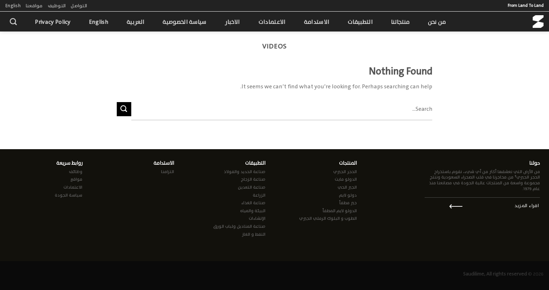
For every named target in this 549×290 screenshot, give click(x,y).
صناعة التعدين (251, 187)
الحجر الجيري (345, 172)
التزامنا (167, 172)
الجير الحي (347, 187)
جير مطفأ (348, 203)
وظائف (75, 172)
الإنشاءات (257, 218)
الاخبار (232, 22)
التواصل (79, 6)
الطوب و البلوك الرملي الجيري (328, 218)
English (13, 6)
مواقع (76, 179)
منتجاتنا (400, 22)
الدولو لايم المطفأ (339, 211)
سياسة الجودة (68, 195)
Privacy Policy (52, 22)
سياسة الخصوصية (184, 22)
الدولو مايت (346, 179)
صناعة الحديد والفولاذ (244, 172)
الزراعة (259, 195)
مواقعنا (34, 6)
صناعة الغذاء (253, 203)
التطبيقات (360, 22)
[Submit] (124, 109)
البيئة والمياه (252, 211)
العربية (135, 22)
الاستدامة (317, 22)
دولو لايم (348, 195)
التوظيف (57, 6)
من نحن (437, 22)
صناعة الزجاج (253, 179)
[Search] (13, 21)
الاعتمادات (272, 22)
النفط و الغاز (253, 234)
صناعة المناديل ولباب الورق (239, 226)
